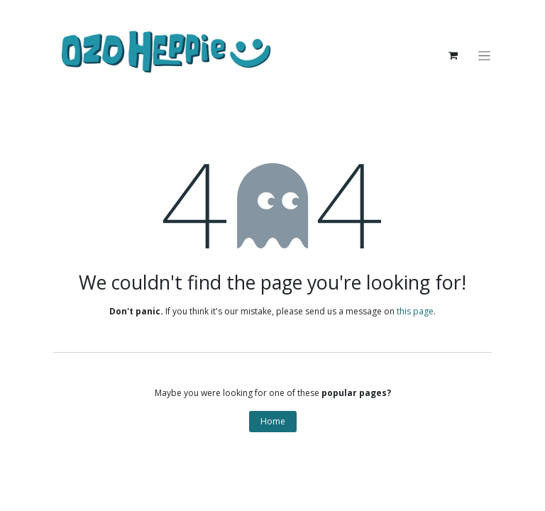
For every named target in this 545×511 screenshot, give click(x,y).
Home (272, 421)
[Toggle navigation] (489, 56)
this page (415, 311)
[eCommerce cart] (457, 55)
